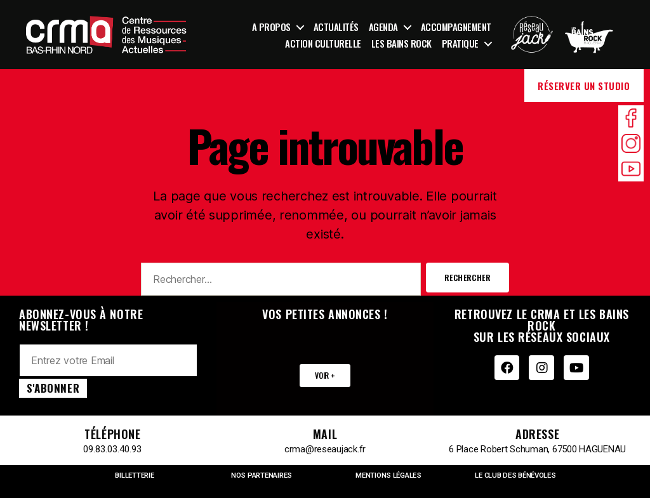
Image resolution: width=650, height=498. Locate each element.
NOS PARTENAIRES (262, 475)
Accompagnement (456, 26)
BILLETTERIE (134, 475)
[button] (325, 375)
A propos (271, 26)
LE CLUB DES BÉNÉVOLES (515, 475)
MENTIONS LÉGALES (388, 475)
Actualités (336, 26)
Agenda (383, 26)
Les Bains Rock (401, 43)
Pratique (460, 43)
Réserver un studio (584, 86)
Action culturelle (323, 43)
